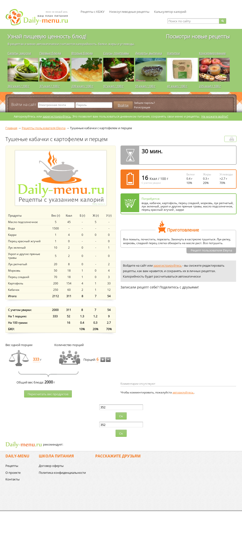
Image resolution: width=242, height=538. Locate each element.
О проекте (13, 472)
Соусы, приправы (116, 53)
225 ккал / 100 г (210, 86)
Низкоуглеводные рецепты (129, 11)
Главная (11, 128)
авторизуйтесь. (183, 392)
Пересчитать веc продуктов (48, 394)
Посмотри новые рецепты (198, 36)
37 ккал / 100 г (49, 86)
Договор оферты (51, 466)
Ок (121, 416)
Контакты (12, 479)
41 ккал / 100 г (177, 86)
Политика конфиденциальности (62, 472)
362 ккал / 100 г (19, 86)
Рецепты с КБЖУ (92, 11)
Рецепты (11, 466)
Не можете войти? (214, 116)
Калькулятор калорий (170, 11)
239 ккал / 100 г (82, 86)
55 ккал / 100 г (145, 86)
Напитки (173, 53)
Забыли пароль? (144, 103)
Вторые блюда (82, 53)
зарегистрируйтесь (57, 116)
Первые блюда (50, 53)
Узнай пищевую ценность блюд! (47, 36)
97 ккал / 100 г (113, 86)
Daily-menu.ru (39, 17)
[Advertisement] (160, 343)
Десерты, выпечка (148, 53)
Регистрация (142, 107)
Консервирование (212, 53)
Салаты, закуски (19, 53)
